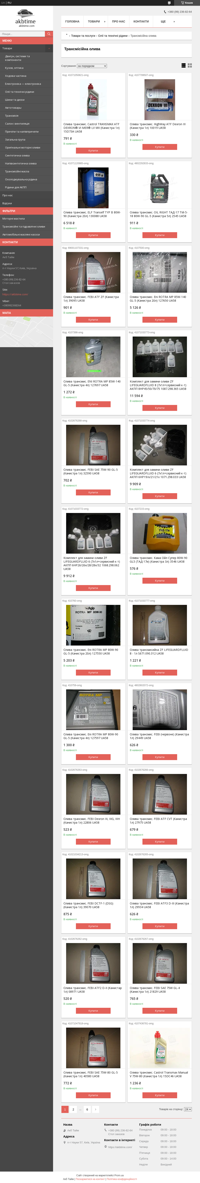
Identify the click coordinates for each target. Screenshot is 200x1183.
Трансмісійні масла (17, 171)
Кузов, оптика (14, 68)
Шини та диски (14, 99)
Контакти (141, 21)
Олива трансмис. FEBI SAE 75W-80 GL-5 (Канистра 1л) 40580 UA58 (90, 1074)
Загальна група (15, 139)
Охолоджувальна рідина (21, 179)
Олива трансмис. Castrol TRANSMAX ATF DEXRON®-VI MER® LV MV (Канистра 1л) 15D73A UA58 (91, 127)
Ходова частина (15, 76)
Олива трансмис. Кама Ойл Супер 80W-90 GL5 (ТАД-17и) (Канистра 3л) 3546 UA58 (158, 559)
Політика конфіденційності (122, 1179)
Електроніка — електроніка (23, 84)
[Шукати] (49, 34)
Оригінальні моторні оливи (22, 147)
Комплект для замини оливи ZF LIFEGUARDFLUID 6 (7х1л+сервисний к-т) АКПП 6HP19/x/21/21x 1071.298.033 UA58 (158, 473)
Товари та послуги (83, 35)
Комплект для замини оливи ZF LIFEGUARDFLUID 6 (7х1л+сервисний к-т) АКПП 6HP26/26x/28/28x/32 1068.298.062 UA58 (91, 563)
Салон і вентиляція (17, 123)
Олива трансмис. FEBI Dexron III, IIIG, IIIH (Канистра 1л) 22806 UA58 (91, 820)
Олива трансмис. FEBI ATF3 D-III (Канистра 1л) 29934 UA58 (159, 905)
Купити (93, 150)
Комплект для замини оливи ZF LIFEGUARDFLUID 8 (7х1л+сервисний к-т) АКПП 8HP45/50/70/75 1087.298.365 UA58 (158, 385)
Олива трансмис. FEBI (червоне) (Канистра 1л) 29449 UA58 (159, 736)
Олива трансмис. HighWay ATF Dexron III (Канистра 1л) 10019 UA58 (158, 126)
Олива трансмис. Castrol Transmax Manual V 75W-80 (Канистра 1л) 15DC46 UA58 (159, 1074)
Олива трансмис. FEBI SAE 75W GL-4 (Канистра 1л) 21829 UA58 (155, 989)
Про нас (7, 195)
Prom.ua (119, 1175)
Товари (7, 48)
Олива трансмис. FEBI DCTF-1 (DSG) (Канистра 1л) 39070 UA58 (88, 905)
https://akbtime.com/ (15, 294)
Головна (72, 21)
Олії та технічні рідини (19, 92)
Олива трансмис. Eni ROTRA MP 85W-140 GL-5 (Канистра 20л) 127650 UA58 (158, 298)
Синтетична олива (17, 155)
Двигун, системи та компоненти (17, 58)
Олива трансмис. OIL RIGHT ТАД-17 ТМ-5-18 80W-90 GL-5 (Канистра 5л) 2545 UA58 (159, 214)
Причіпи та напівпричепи (22, 131)
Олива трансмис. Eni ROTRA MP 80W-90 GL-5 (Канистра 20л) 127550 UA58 (90, 651)
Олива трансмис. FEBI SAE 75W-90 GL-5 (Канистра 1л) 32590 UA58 (90, 471)
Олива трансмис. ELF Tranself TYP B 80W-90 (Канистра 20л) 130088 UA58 (92, 214)
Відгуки (7, 203)
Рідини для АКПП (16, 187)
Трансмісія (11, 115)
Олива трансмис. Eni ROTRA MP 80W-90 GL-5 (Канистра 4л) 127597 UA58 (90, 736)
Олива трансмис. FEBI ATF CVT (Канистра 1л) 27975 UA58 (158, 820)
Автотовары (13, 107)
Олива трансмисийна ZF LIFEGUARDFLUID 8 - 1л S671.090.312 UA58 (159, 651)
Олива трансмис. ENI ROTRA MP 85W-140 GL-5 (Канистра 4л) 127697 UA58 (92, 383)
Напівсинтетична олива (21, 163)
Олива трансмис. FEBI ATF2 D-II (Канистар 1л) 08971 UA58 (92, 989)
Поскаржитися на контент (90, 1179)
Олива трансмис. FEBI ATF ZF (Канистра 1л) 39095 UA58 (91, 298)
